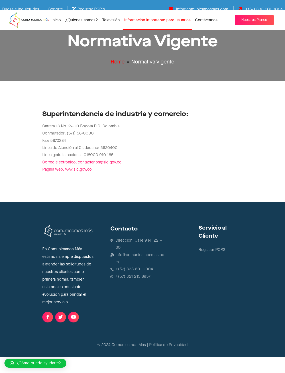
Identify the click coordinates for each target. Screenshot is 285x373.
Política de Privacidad (168, 360)
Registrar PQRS (212, 265)
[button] (254, 20)
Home (118, 76)
